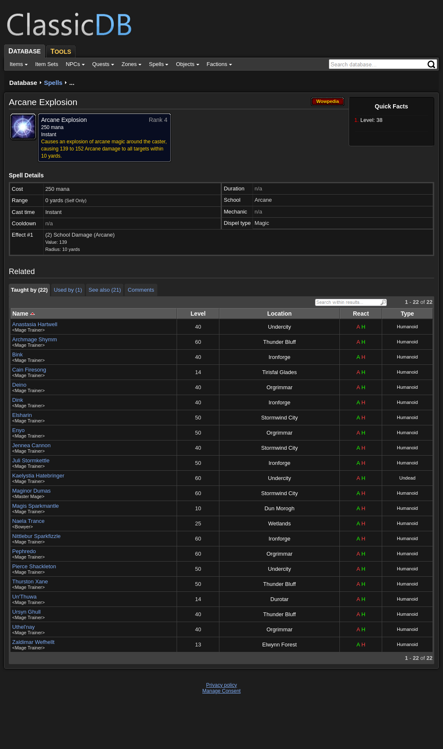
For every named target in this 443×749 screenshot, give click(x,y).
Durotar (280, 599)
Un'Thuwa (24, 596)
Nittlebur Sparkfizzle (36, 536)
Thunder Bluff (279, 342)
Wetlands (279, 523)
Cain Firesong (29, 370)
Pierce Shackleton (34, 566)
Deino (19, 385)
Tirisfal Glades (279, 372)
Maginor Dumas (31, 491)
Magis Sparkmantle (35, 506)
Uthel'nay (23, 627)
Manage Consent (221, 691)
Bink (17, 354)
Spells (53, 82)
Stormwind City (279, 417)
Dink (17, 400)
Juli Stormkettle (31, 460)
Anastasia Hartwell (34, 324)
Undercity (279, 327)
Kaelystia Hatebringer (38, 475)
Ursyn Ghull (26, 612)
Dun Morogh (279, 508)
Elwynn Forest (279, 644)
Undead (407, 477)
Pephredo (24, 551)
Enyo (18, 430)
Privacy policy (221, 685)
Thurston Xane (30, 581)
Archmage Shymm (34, 339)
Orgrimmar (279, 387)
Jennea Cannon (31, 445)
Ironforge (279, 357)
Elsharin (22, 415)
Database (23, 82)
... (72, 82)
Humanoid (407, 326)
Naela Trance (28, 521)
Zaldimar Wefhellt (33, 642)
